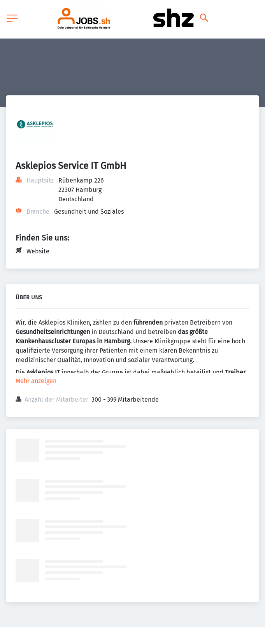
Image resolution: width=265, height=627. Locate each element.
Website (37, 251)
